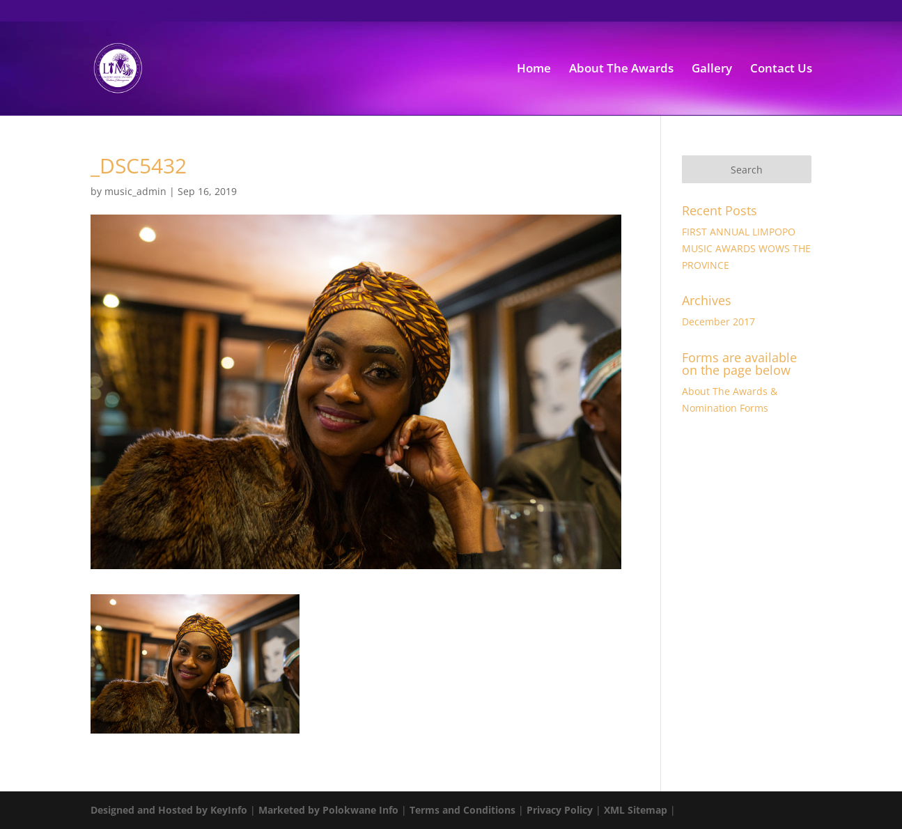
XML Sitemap (635, 809)
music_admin (135, 191)
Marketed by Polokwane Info (328, 809)
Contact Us (781, 69)
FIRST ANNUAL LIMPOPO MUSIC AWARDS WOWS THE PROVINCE (746, 248)
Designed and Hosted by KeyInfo (169, 809)
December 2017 (718, 321)
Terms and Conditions (462, 809)
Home (534, 69)
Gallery (712, 69)
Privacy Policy (560, 809)
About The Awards (621, 69)
